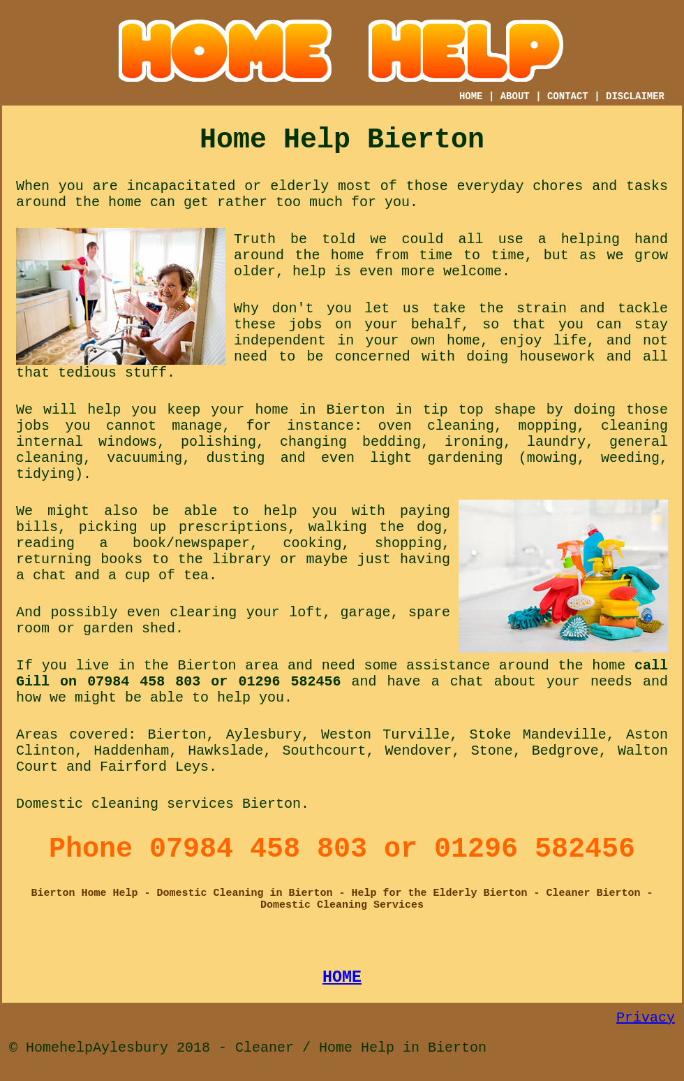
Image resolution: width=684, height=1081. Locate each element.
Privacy (645, 1018)
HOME (471, 96)
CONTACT (567, 96)
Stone (492, 751)
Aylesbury (264, 735)
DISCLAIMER (635, 96)
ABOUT (515, 96)
